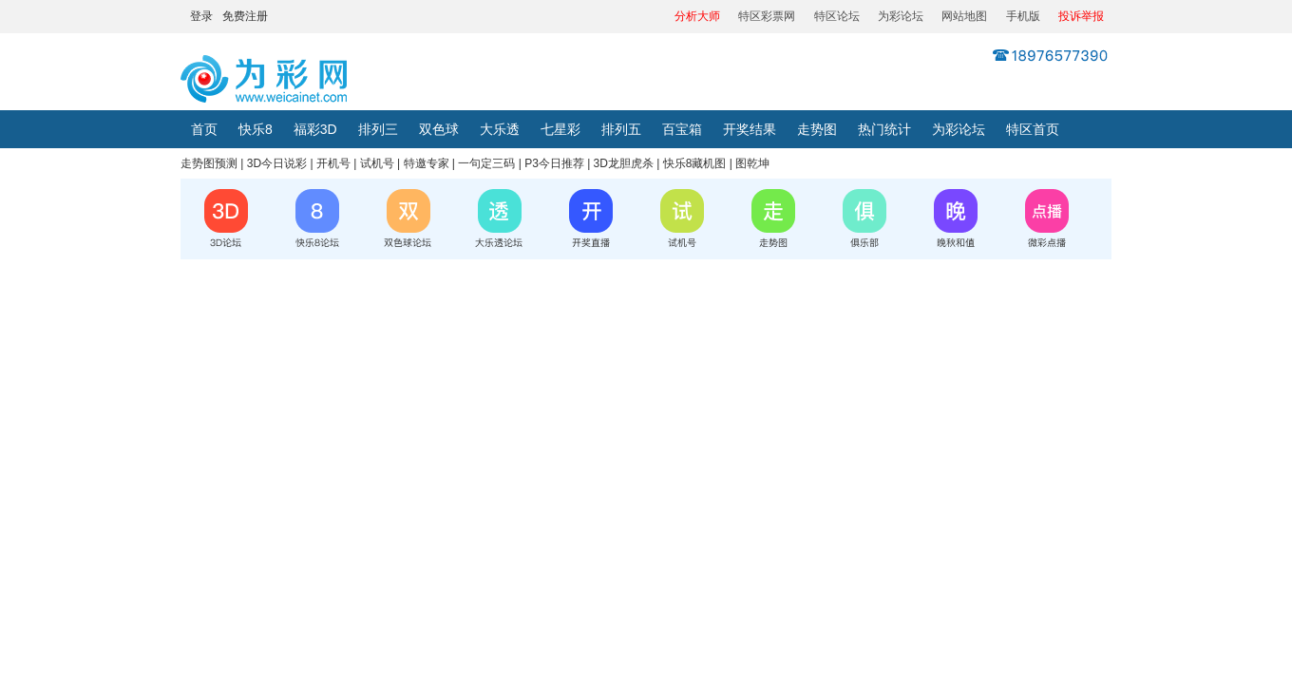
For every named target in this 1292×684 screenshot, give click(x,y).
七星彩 (560, 129)
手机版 (1023, 16)
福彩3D (315, 129)
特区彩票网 (766, 16)
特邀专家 (426, 163)
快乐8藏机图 (695, 163)
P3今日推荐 (554, 163)
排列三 (378, 129)
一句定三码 (486, 163)
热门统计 (884, 129)
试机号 (377, 163)
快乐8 (255, 129)
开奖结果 (749, 129)
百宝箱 (682, 129)
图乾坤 (752, 163)
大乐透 (500, 129)
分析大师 (697, 16)
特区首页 (1032, 129)
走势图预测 (209, 163)
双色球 (439, 129)
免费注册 (245, 16)
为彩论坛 (900, 16)
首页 (204, 129)
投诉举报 (1081, 16)
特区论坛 (837, 16)
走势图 (817, 129)
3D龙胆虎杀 (624, 163)
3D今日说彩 (277, 163)
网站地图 (964, 16)
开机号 (333, 163)
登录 (201, 16)
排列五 (621, 129)
